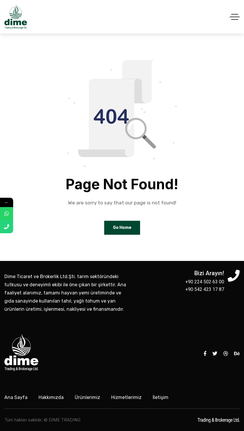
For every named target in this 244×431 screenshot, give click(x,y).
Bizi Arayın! (209, 273)
